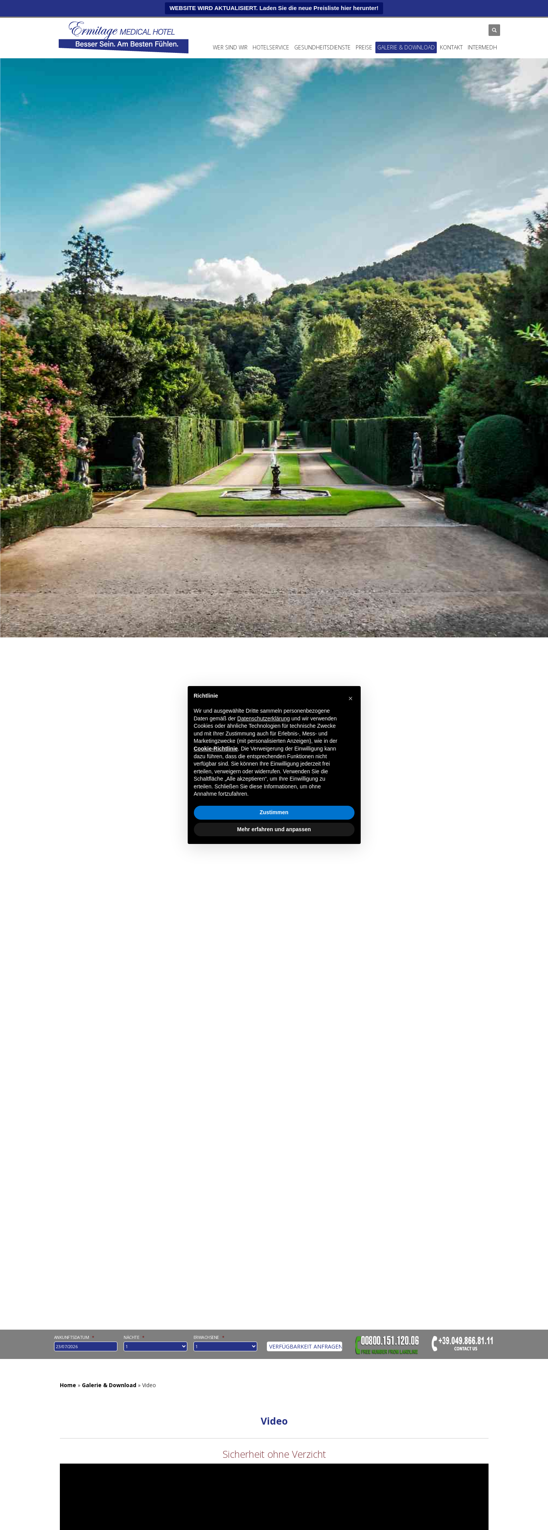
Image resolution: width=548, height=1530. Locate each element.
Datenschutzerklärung (263, 718)
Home (68, 1385)
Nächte (134, 1337)
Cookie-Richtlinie (216, 749)
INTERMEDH (482, 47)
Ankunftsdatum (74, 1337)
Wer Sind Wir (230, 47)
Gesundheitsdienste (322, 47)
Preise (364, 47)
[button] (350, 698)
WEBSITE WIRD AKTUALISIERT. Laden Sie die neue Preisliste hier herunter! (274, 8)
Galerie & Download (406, 47)
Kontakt (451, 47)
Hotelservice (271, 47)
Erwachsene (208, 1337)
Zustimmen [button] (274, 812)
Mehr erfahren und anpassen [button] (274, 829)
